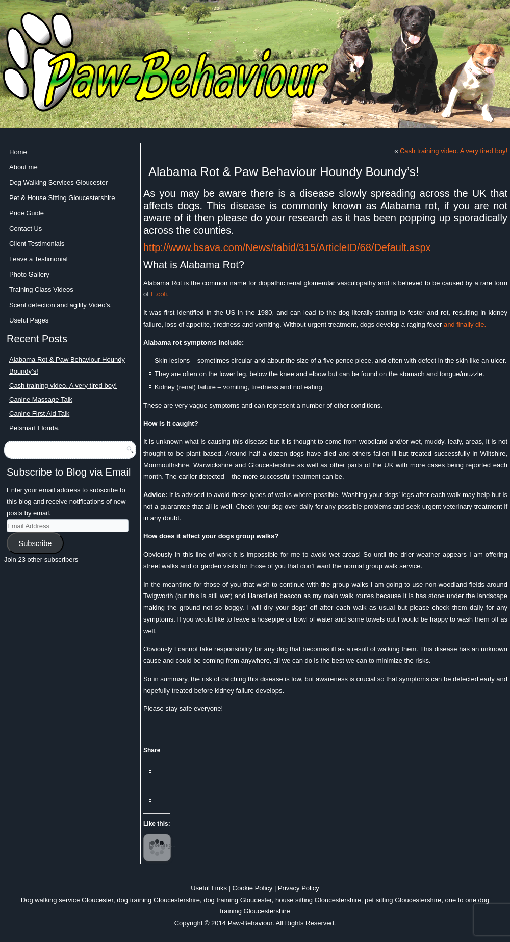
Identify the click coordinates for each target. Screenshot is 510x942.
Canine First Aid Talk (39, 413)
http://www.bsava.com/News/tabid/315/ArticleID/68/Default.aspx (287, 247)
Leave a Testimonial (38, 259)
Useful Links (209, 888)
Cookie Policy (253, 888)
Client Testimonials (36, 243)
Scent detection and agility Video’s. (60, 305)
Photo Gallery (29, 274)
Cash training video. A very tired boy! (63, 385)
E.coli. (159, 294)
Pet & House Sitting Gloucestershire (62, 198)
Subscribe (35, 543)
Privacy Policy (298, 888)
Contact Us (25, 228)
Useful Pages (28, 320)
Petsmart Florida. (34, 428)
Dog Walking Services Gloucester (58, 182)
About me (23, 167)
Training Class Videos (41, 289)
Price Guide (26, 213)
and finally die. (465, 324)
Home (18, 152)
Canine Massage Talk (40, 399)
